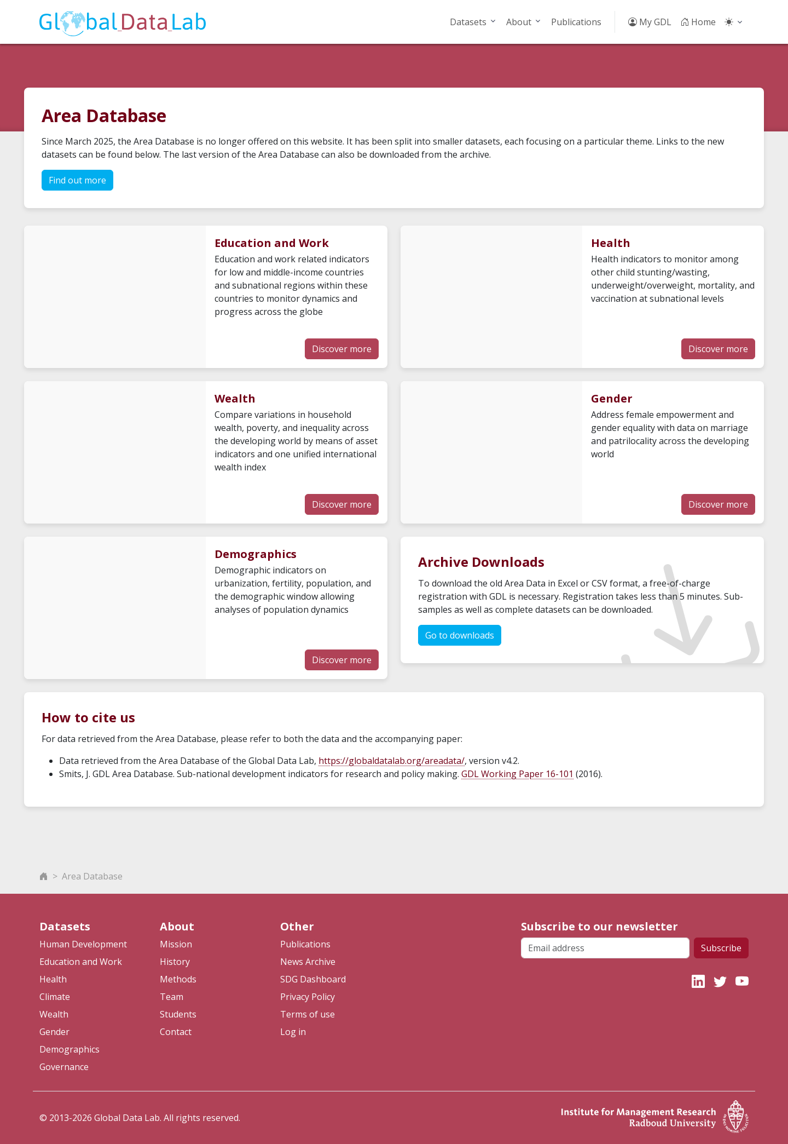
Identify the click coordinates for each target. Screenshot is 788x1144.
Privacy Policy (307, 997)
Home (698, 22)
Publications (576, 22)
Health (53, 979)
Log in (293, 1032)
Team (171, 997)
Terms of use (307, 1014)
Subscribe (721, 948)
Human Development (83, 944)
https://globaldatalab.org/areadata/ (391, 761)
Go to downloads (459, 635)
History (175, 962)
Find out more (77, 180)
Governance (64, 1067)
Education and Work (80, 962)
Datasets (468, 22)
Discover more (342, 349)
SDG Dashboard (313, 979)
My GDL (649, 22)
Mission (176, 944)
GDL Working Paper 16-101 (517, 774)
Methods (178, 979)
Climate (54, 997)
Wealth (53, 1014)
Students (178, 1014)
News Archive (307, 962)
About (518, 22)
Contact (176, 1032)
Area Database (92, 876)
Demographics (69, 1049)
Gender (54, 1032)
